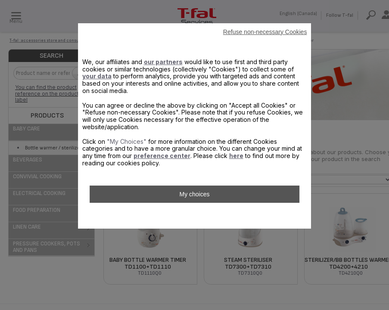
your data (97, 76)
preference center (162, 155)
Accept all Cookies (194, 215)
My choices (194, 194)
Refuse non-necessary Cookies (265, 31)
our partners (163, 61)
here (236, 155)
